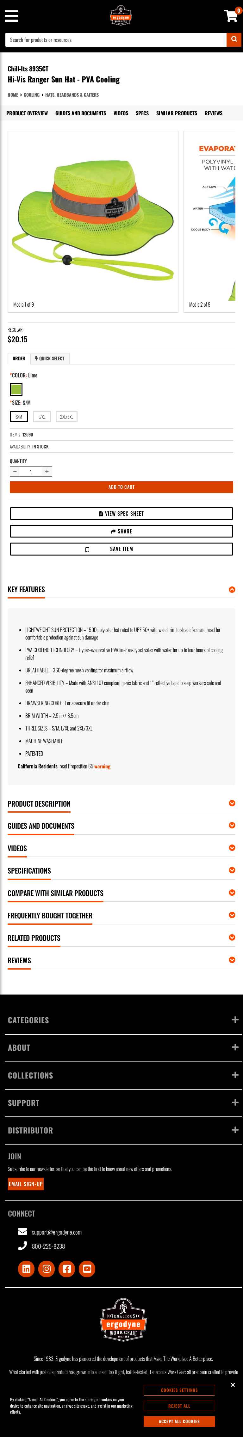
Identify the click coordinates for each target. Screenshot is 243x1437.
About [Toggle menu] (123, 1047)
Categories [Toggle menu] (123, 1019)
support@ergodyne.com (50, 1231)
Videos (121, 113)
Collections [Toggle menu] (123, 1075)
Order (19, 358)
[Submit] (234, 40)
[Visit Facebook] (67, 1269)
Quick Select (49, 358)
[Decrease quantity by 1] (15, 471)
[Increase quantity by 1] (47, 471)
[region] (121, 1406)
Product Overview (27, 113)
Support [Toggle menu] (123, 1102)
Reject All (179, 1406)
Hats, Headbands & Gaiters (72, 94)
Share (121, 531)
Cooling (32, 94)
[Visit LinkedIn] (26, 1269)
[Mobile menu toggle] (11, 16)
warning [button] (102, 766)
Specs (142, 113)
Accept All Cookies (179, 1421)
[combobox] (123, 39)
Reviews (213, 113)
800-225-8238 (41, 1246)
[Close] (233, 1385)
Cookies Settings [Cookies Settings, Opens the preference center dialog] (179, 1390)
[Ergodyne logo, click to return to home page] (123, 1320)
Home (13, 94)
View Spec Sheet (121, 513)
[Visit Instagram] (46, 1269)
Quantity (18, 461)
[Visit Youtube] (87, 1269)
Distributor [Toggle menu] (123, 1130)
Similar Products (176, 113)
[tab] (19, 358)
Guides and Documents (80, 113)
